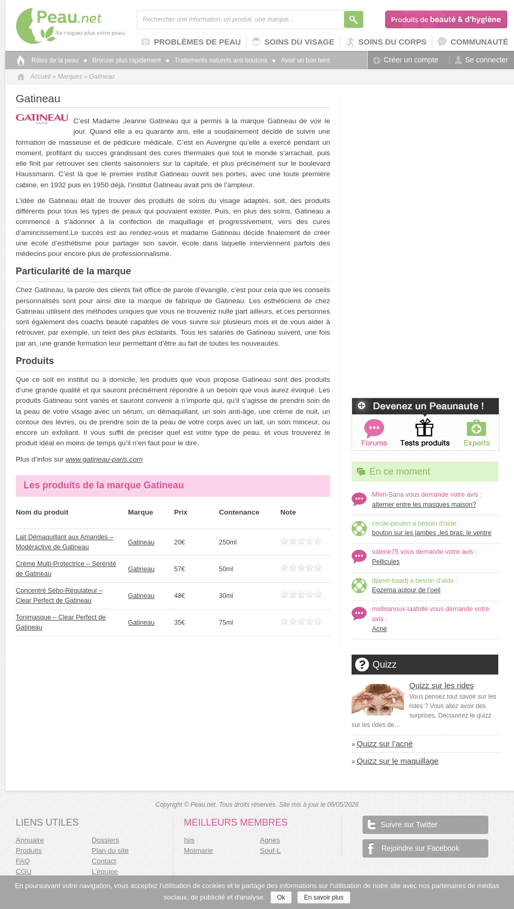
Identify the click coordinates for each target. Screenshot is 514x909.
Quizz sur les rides (441, 685)
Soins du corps (385, 42)
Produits (29, 850)
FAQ (23, 861)
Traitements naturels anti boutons (217, 60)
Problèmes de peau (191, 42)
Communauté (473, 42)
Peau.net (88, 26)
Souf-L (270, 850)
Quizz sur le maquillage (398, 760)
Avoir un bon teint (301, 60)
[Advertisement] (425, 161)
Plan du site (110, 850)
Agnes (270, 840)
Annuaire (30, 840)
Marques (70, 76)
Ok (281, 897)
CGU (23, 871)
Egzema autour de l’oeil (406, 590)
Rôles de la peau (55, 60)
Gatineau (141, 542)
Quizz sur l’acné (385, 743)
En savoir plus (323, 897)
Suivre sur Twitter (403, 823)
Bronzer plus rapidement (122, 60)
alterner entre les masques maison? (424, 504)
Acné (379, 629)
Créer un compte (405, 60)
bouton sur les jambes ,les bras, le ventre (431, 533)
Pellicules (386, 561)
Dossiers (105, 840)
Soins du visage (293, 42)
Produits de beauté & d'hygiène (446, 19)
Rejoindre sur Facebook (414, 848)
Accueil (40, 76)
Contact (104, 861)
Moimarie (198, 850)
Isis (189, 840)
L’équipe (105, 871)
